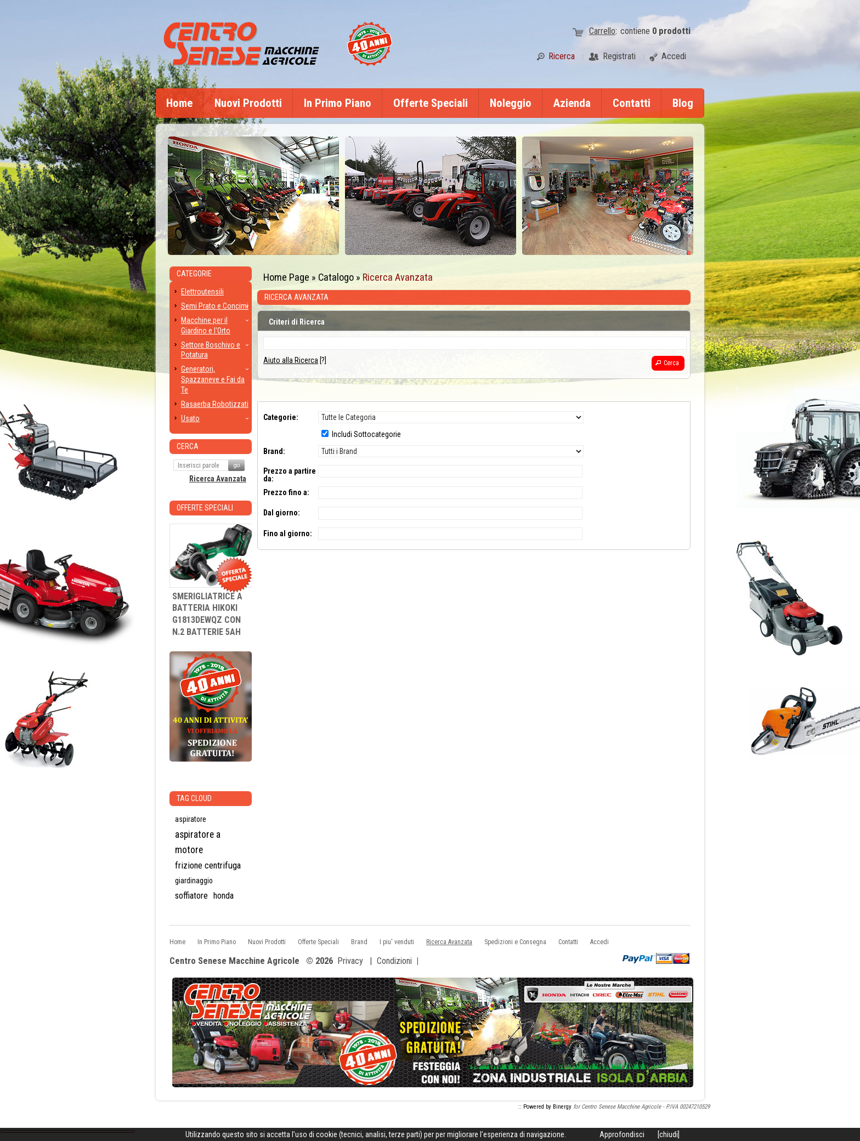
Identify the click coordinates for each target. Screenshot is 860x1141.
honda (223, 895)
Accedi (599, 942)
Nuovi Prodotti (248, 103)
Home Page (286, 277)
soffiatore (191, 895)
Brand (359, 942)
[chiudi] (669, 1134)
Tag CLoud (194, 798)
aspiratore (190, 819)
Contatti (631, 103)
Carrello (602, 31)
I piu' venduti (397, 942)
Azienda (572, 103)
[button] (668, 363)
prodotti (671, 31)
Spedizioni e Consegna (515, 942)
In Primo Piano (337, 103)
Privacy (350, 961)
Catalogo (336, 277)
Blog (682, 103)
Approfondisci (621, 1134)
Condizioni (394, 961)
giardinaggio (194, 880)
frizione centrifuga (208, 865)
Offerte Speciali (430, 103)
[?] (294, 360)
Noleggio (510, 103)
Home (179, 103)
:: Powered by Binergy (545, 1106)
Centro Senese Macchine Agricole (234, 961)
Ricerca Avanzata (398, 277)
